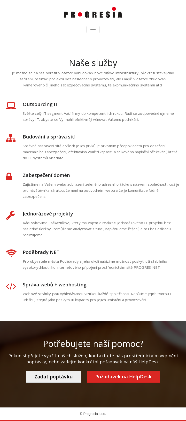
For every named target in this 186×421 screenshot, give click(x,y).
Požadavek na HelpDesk (123, 376)
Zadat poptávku (53, 376)
